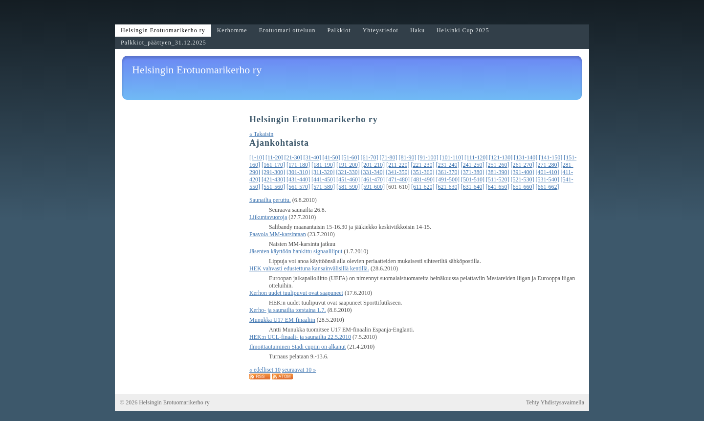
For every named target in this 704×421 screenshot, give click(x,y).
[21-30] (293, 157)
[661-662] (547, 186)
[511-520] (497, 179)
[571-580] (323, 186)
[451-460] (348, 179)
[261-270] (522, 164)
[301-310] (298, 172)
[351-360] (423, 172)
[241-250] (472, 164)
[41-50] (331, 157)
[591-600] (373, 186)
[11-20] (274, 157)
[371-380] (472, 172)
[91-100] (428, 157)
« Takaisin (261, 134)
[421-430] (273, 179)
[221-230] (423, 164)
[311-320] (323, 172)
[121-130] (500, 157)
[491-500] (448, 179)
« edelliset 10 (265, 369)
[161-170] (273, 164)
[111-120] (475, 157)
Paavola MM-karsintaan (277, 234)
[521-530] (522, 179)
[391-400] (522, 172)
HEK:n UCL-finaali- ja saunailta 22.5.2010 (300, 336)
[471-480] (398, 179)
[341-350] (398, 172)
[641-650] (497, 186)
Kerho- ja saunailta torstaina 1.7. (287, 310)
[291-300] (273, 172)
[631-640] (472, 186)
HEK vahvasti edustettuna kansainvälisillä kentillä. (309, 268)
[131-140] (525, 157)
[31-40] (312, 157)
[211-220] (398, 164)
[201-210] (373, 164)
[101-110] (451, 157)
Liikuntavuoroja (268, 217)
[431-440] (298, 179)
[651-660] (522, 186)
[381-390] (497, 172)
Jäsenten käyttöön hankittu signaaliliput (295, 251)
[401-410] (547, 172)
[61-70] (369, 157)
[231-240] (448, 164)
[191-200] (348, 164)
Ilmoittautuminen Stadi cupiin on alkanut (297, 346)
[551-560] (273, 186)
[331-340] (373, 172)
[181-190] (323, 164)
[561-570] (298, 186)
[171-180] (298, 164)
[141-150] (550, 157)
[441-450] (323, 179)
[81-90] (408, 157)
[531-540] (547, 179)
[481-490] (423, 179)
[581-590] (348, 186)
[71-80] (388, 157)
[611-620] (423, 186)
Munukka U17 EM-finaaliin (282, 319)
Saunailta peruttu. (270, 200)
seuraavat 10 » (299, 369)
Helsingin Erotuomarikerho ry (197, 70)
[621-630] (448, 186)
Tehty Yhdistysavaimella (555, 402)
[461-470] (373, 179)
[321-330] (348, 172)
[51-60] (350, 157)
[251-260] (497, 164)
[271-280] (547, 164)
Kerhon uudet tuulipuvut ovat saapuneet (296, 292)
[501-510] (472, 179)
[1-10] (256, 157)
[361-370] (448, 172)
